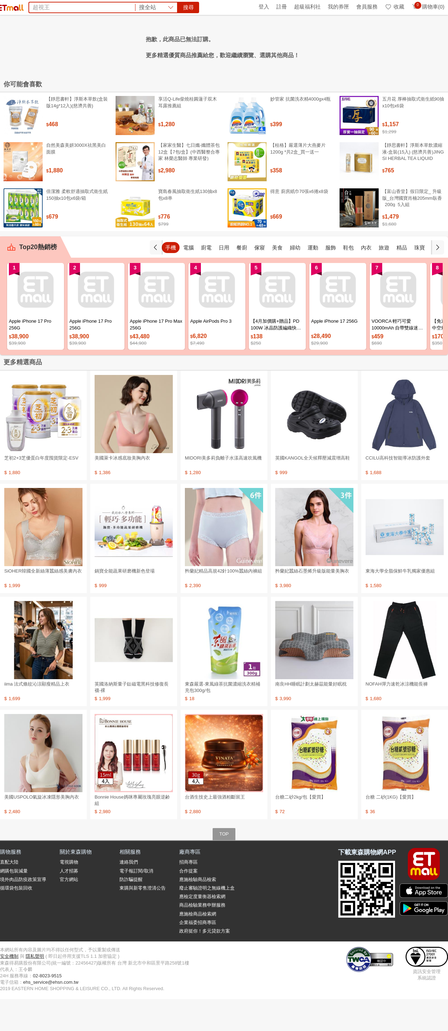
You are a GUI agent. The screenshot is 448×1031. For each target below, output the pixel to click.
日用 (224, 279)
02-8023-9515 (47, 1007)
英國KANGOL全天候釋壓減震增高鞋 (312, 490)
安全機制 (9, 988)
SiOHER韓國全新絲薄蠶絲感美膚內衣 (43, 603)
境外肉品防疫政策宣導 (23, 911)
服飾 (330, 279)
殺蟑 (307, 46)
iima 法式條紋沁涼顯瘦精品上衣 (36, 716)
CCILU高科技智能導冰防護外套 (398, 490)
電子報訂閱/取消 (136, 903)
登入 (263, 7)
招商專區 (188, 894)
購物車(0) (427, 7)
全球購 (58, 7)
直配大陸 (9, 894)
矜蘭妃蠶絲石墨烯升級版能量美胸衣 (312, 603)
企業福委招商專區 (197, 954)
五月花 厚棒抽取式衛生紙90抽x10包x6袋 (413, 134)
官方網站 (69, 911)
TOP (224, 866)
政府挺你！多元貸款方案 (204, 963)
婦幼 (295, 279)
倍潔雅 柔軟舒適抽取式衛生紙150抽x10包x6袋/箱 (77, 226)
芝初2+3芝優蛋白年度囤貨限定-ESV (41, 490)
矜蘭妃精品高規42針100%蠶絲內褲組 (223, 603)
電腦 (188, 279)
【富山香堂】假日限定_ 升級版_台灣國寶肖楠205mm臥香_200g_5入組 (412, 230)
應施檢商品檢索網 (197, 946)
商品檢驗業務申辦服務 (202, 937)
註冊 (281, 7)
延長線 (170, 46)
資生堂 (129, 46)
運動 (313, 279)
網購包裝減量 (14, 903)
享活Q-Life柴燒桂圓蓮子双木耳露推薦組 (187, 134)
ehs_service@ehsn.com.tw (51, 1014)
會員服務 (367, 7)
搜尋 (332, 32)
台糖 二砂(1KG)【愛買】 (391, 829)
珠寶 (419, 279)
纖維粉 (150, 46)
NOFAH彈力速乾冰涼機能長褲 (397, 716)
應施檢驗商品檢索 (197, 911)
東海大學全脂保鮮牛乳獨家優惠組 (400, 603)
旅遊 (384, 279)
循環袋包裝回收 (16, 920)
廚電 (206, 279)
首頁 (9, 7)
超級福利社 (307, 7)
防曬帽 (191, 46)
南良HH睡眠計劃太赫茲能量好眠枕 (311, 716)
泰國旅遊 (214, 46)
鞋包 (348, 279)
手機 (170, 279)
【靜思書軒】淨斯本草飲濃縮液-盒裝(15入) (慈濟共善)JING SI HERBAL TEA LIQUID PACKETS (413, 186)
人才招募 (69, 903)
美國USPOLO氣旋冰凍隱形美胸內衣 (41, 829)
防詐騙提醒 (131, 911)
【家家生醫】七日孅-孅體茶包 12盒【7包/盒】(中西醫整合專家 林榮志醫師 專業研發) (189, 183)
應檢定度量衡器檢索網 (202, 928)
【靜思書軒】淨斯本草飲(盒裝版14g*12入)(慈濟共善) (77, 134)
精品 (401, 279)
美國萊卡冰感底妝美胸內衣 (122, 490)
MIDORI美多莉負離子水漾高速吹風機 (223, 490)
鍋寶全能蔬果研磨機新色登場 (125, 603)
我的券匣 (338, 7)
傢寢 (259, 279)
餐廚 (241, 279)
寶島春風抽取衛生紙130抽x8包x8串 (187, 226)
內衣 (366, 279)
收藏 (394, 7)
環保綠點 (32, 7)
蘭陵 (321, 46)
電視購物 (69, 894)
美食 (277, 279)
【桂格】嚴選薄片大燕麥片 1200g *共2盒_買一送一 (298, 180)
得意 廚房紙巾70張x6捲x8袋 (299, 223)
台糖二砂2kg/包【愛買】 (300, 829)
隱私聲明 (35, 988)
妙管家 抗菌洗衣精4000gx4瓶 (300, 131)
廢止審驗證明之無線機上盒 (207, 920)
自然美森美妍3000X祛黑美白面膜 (76, 180)
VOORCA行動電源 (274, 46)
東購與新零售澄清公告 (142, 920)
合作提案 (188, 903)
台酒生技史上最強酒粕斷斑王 (215, 829)
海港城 (238, 46)
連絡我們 (128, 894)
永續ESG (84, 7)
